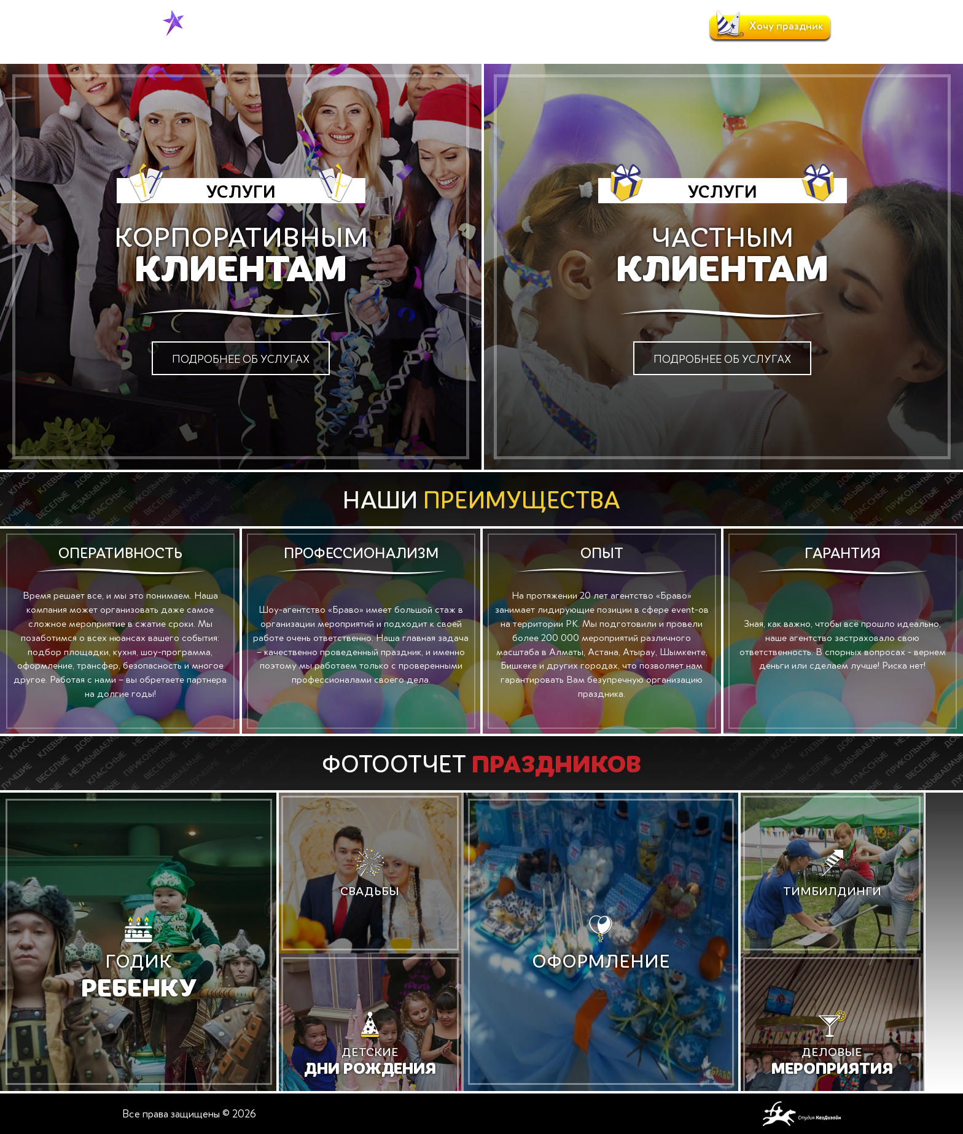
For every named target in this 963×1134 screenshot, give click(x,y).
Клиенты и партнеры (575, 26)
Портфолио (437, 26)
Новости (374, 26)
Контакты (659, 26)
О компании (267, 26)
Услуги (324, 26)
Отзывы (496, 26)
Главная (234, 48)
